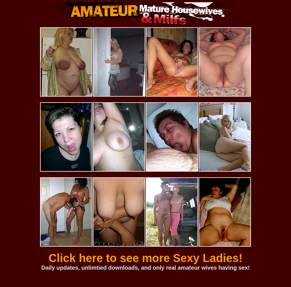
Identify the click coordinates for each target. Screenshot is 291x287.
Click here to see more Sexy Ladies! (146, 258)
